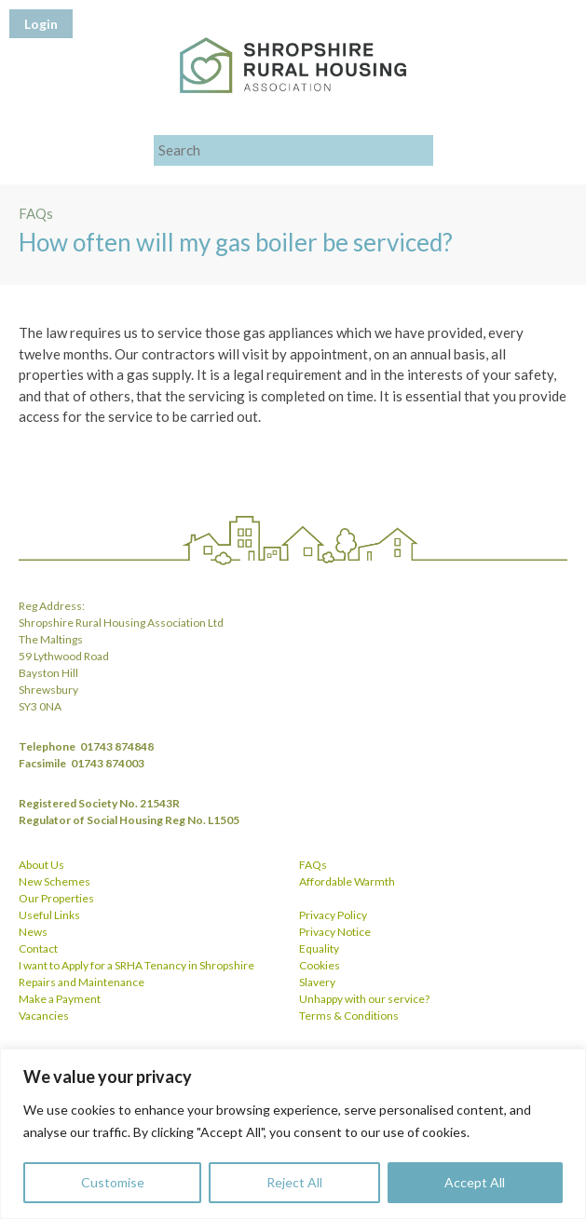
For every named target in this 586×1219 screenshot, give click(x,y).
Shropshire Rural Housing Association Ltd (293, 65)
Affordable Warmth (347, 881)
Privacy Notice (335, 932)
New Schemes (54, 881)
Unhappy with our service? (364, 999)
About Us (41, 865)
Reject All (294, 1182)
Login (41, 24)
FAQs (313, 865)
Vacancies (44, 1016)
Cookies (319, 965)
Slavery (317, 982)
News (33, 932)
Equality (319, 948)
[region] (293, 1134)
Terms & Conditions (349, 1016)
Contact (38, 948)
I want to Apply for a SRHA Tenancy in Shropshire (136, 965)
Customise (112, 1182)
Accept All (474, 1182)
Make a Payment (60, 999)
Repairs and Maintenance (81, 982)
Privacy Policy (333, 915)
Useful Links (49, 915)
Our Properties (56, 898)
